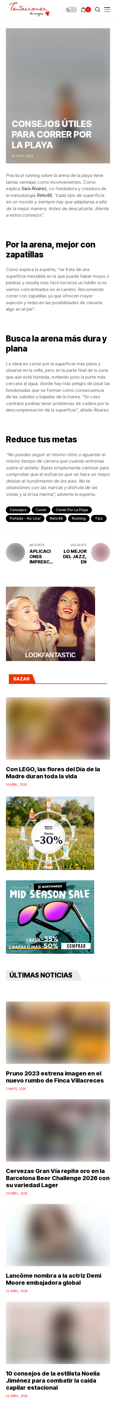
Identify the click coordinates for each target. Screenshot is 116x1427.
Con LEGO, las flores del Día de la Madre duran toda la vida (53, 773)
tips (99, 518)
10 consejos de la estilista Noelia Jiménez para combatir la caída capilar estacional (53, 1380)
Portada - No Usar (25, 518)
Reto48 (56, 518)
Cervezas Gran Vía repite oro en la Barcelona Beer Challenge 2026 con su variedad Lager (58, 1178)
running (79, 518)
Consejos (18, 510)
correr (41, 510)
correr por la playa (72, 510)
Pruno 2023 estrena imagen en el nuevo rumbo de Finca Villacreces (55, 1077)
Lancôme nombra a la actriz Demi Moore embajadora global (53, 1279)
